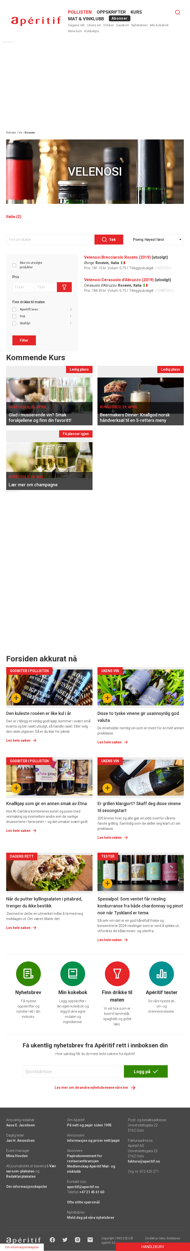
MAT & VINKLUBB (86, 18)
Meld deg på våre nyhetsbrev (90, 1218)
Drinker (108, 25)
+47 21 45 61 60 (91, 1192)
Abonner (120, 18)
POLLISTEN (80, 12)
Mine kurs (75, 31)
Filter (24, 340)
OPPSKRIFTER (111, 12)
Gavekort (122, 25)
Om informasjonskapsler (26, 1187)
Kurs (136, 12)
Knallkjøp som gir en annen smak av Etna (46, 803)
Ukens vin (94, 25)
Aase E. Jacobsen (20, 1125)
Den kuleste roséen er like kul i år (38, 713)
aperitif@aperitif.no (83, 1187)
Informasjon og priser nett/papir (93, 1140)
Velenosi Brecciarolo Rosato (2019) (117, 257)
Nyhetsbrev (139, 25)
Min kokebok (159, 25)
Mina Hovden (17, 1156)
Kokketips (91, 31)
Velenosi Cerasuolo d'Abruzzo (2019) (119, 279)
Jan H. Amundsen (20, 1140)
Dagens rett (76, 25)
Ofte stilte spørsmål (83, 1202)
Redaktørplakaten (21, 1176)
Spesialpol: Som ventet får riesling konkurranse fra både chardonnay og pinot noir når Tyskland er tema (140, 905)
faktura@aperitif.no (144, 1161)
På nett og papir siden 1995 (89, 1125)
